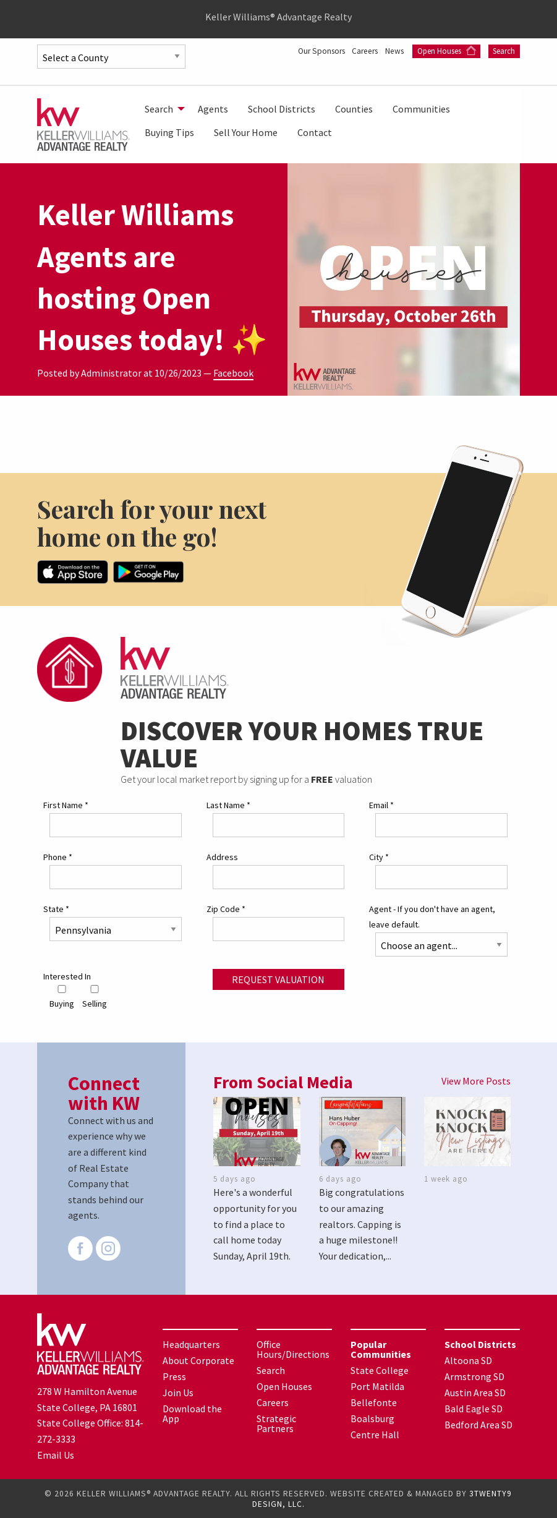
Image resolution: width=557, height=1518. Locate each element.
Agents (213, 109)
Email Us (55, 1454)
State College (380, 1369)
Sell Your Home (246, 132)
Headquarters (191, 1343)
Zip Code (225, 908)
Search (504, 64)
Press (174, 1376)
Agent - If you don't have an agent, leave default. (432, 916)
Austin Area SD (475, 1392)
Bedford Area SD (478, 1424)
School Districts (281, 109)
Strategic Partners (276, 1423)
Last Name (228, 803)
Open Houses (485, 51)
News (434, 50)
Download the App (192, 1413)
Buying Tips (169, 132)
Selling (94, 996)
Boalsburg (372, 1418)
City (379, 856)
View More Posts (476, 1080)
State (56, 908)
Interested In (67, 975)
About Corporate (198, 1360)
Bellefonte (374, 1402)
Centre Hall (375, 1434)
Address (222, 856)
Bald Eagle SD (473, 1408)
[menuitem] (161, 109)
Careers (401, 50)
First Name (65, 803)
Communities (421, 109)
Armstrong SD (474, 1376)
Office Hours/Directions (293, 1348)
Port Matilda (377, 1385)
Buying (61, 996)
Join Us (178, 1392)
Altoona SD (468, 1360)
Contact (314, 132)
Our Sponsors (352, 50)
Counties (354, 109)
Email (381, 803)
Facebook (233, 373)
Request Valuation (278, 979)
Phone (57, 856)
